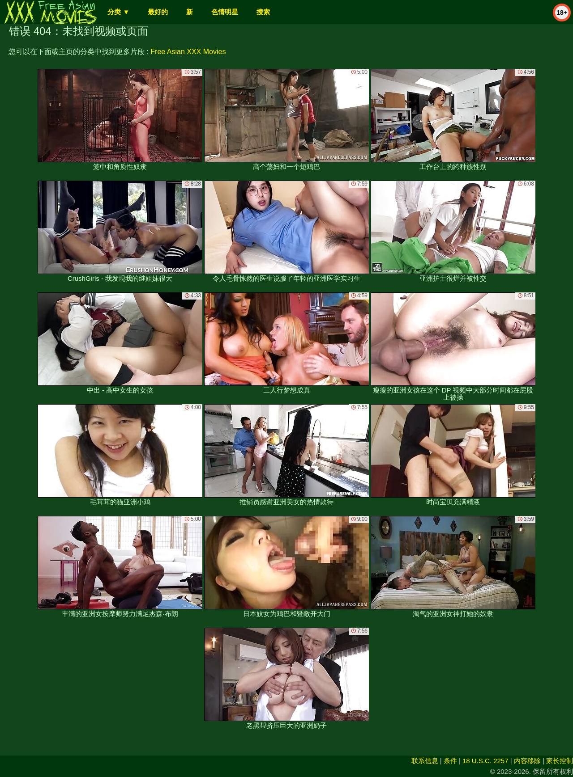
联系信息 (424, 760)
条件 (450, 760)
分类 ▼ (118, 12)
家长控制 (559, 760)
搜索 (263, 12)
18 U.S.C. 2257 (485, 760)
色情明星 (224, 12)
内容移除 (527, 760)
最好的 (158, 12)
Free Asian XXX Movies (188, 51)
